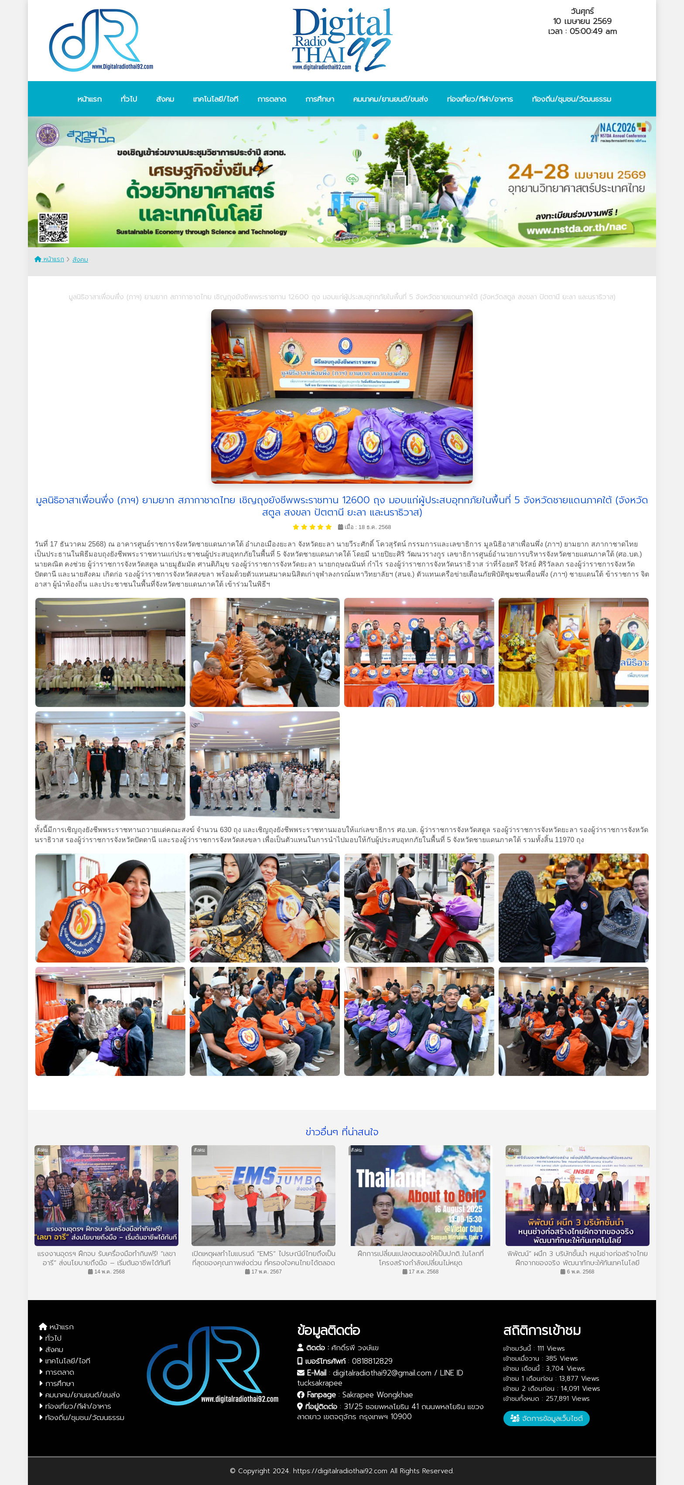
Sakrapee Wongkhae (377, 1394)
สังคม (80, 259)
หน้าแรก (49, 259)
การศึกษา (56, 1383)
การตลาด (56, 1372)
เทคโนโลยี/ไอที (64, 1360)
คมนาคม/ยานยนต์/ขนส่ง (79, 1394)
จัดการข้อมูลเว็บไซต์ (546, 1418)
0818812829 (372, 1361)
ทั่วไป (50, 1338)
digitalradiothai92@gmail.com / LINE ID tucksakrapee (380, 1378)
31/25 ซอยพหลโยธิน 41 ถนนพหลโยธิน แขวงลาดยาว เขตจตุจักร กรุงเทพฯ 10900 (390, 1411)
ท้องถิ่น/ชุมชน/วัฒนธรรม (81, 1417)
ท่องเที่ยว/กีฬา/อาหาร (75, 1406)
